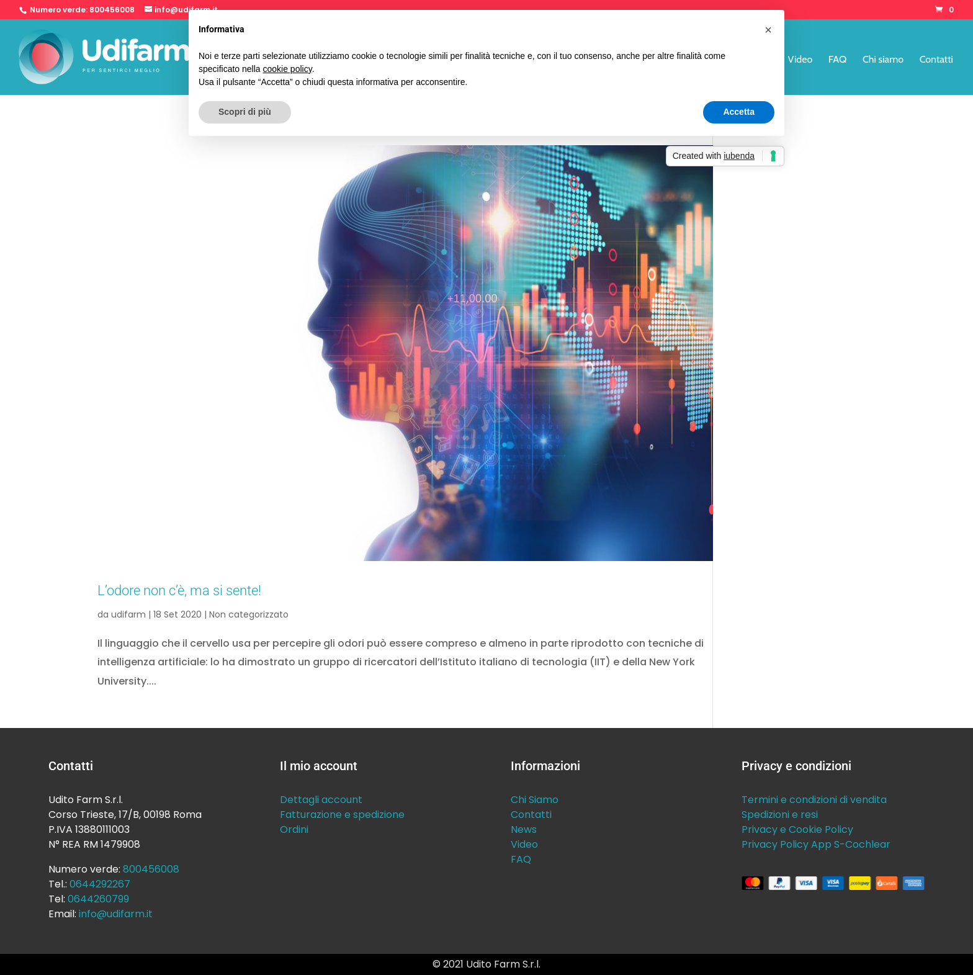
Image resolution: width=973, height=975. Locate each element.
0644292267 (100, 884)
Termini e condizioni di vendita (814, 800)
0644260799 (98, 899)
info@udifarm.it (116, 914)
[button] (768, 30)
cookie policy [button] (287, 69)
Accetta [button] (739, 112)
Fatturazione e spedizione (342, 814)
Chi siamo (883, 60)
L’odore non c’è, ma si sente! (179, 590)
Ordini (294, 829)
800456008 (112, 9)
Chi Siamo (534, 800)
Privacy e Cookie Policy (797, 829)
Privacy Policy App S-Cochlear (816, 844)
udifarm (128, 614)
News (524, 829)
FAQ (837, 60)
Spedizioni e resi (780, 814)
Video (800, 60)
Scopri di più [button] (244, 112)
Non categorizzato (249, 614)
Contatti (936, 60)
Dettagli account (321, 800)
